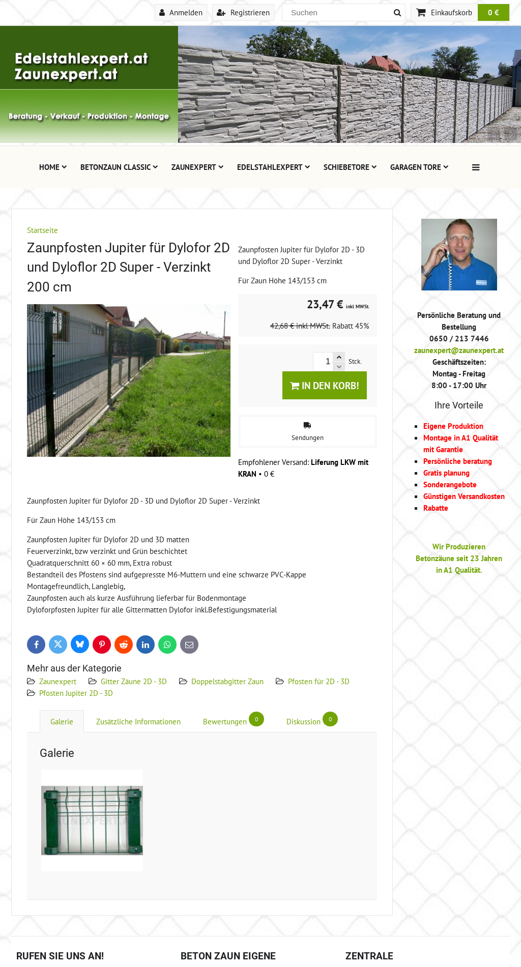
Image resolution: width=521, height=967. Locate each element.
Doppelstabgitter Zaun (227, 681)
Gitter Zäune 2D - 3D (134, 681)
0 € (493, 12)
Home (53, 167)
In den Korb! (324, 385)
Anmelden (180, 12)
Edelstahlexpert (273, 167)
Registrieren (243, 12)
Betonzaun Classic (119, 167)
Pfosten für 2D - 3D (319, 681)
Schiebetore (350, 167)
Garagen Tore (419, 167)
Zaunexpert (197, 167)
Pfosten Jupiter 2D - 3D (76, 693)
